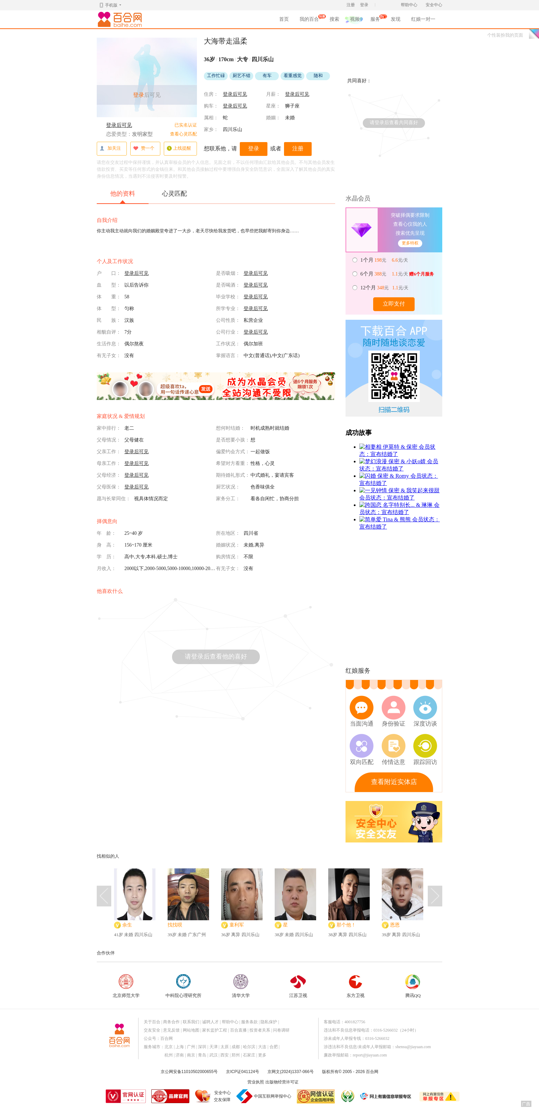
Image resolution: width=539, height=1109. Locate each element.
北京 (168, 1046)
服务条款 (249, 1021)
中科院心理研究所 (183, 986)
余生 (127, 925)
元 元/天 (384, 260)
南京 (191, 1055)
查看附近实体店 (394, 781)
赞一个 (143, 148)
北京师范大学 (126, 986)
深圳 (202, 1046)
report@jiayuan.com (370, 1055)
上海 (180, 1046)
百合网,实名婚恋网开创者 (121, 19)
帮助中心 (409, 4)
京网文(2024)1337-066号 (290, 1071)
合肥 (274, 1046)
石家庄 (249, 1055)
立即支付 (394, 304)
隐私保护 (269, 1021)
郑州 (235, 1055)
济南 (180, 1055)
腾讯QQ (413, 986)
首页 (284, 19)
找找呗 (175, 925)
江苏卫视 (298, 986)
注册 (351, 4)
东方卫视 (356, 986)
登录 (364, 4)
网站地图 (191, 1030)
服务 (375, 20)
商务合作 (171, 1021)
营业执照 (255, 1082)
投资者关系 (259, 1030)
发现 (395, 19)
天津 (213, 1046)
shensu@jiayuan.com (413, 1046)
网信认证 (316, 1096)
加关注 (110, 148)
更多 (262, 1055)
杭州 (168, 1055)
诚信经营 (347, 1096)
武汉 (213, 1055)
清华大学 (241, 986)
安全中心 (434, 4)
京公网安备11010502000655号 (189, 1071)
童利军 (236, 925)
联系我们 (191, 1021)
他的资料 (122, 196)
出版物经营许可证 (282, 1082)
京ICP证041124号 (242, 1071)
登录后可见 (119, 125)
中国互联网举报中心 (272, 1096)
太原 (224, 1046)
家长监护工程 (214, 1030)
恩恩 (395, 925)
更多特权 (410, 243)
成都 (235, 1046)
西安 (224, 1055)
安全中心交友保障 (222, 1096)
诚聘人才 (210, 1021)
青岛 (202, 1055)
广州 (191, 1046)
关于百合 (152, 1021)
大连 (262, 1046)
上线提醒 (179, 148)
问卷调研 (281, 1030)
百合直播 (238, 1030)
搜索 (334, 19)
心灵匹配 (174, 193)
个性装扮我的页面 (505, 35)
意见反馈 (171, 1030)
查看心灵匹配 (183, 134)
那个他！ (346, 925)
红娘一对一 (423, 19)
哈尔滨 (249, 1046)
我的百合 (309, 20)
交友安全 (152, 1030)
